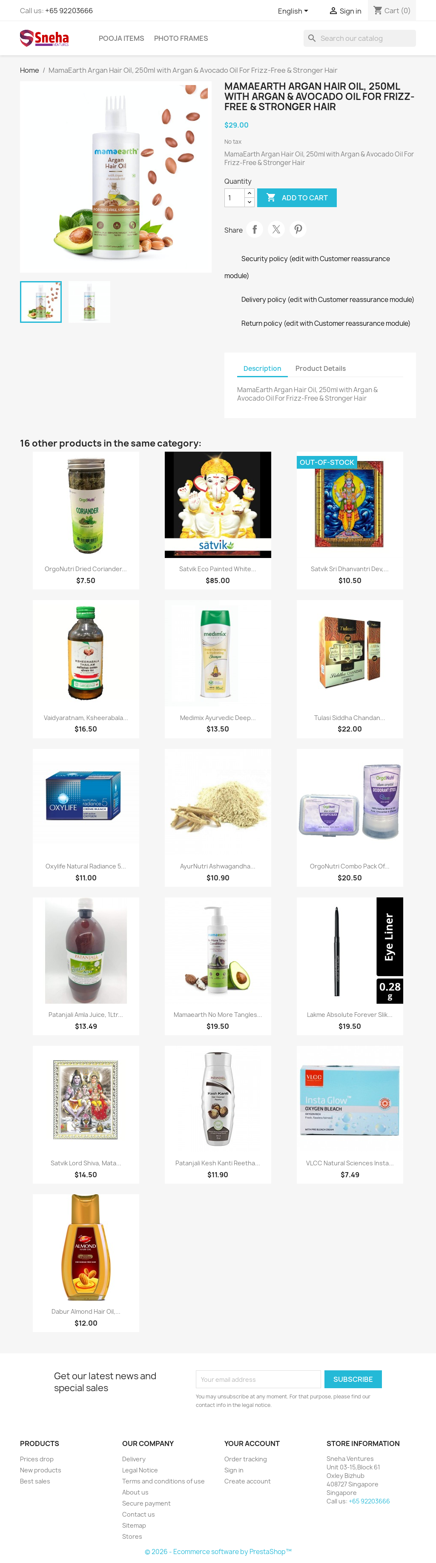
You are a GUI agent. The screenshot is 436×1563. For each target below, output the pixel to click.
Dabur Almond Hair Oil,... (86, 1311)
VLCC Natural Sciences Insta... (350, 1163)
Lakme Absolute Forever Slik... (350, 1015)
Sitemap (134, 1525)
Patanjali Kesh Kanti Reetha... (217, 1163)
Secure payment (146, 1503)
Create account (247, 1481)
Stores (132, 1536)
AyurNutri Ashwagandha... (217, 866)
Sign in (234, 1470)
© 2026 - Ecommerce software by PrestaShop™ (218, 1551)
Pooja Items (121, 38)
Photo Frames (181, 38)
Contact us (138, 1514)
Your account (252, 1443)
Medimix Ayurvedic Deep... (218, 718)
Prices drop (37, 1459)
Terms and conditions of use (163, 1481)
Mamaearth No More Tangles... (218, 1015)
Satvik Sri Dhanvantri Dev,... (350, 569)
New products (40, 1470)
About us (135, 1492)
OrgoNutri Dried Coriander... (86, 569)
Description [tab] (262, 368)
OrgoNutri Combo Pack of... (350, 866)
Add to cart (297, 197)
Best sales (35, 1481)
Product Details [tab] (320, 368)
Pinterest (298, 229)
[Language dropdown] (294, 11)
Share (254, 229)
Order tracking (245, 1459)
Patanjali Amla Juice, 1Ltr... (86, 1015)
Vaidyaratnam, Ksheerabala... (86, 718)
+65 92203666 (69, 10)
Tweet (276, 229)
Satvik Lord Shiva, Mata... (86, 1163)
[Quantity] (234, 197)
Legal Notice (140, 1470)
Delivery (134, 1459)
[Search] (360, 38)
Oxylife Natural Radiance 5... (86, 866)
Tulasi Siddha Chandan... (349, 718)
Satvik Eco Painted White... (217, 569)
